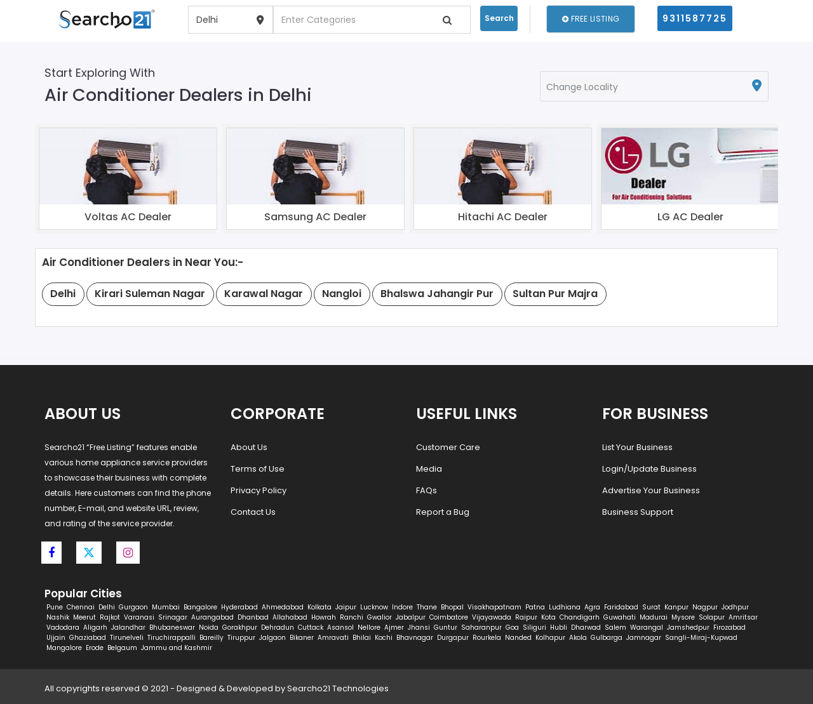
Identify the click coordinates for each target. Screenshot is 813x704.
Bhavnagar (414, 637)
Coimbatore (448, 617)
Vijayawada (491, 617)
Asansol (340, 627)
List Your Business (637, 447)
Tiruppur (241, 637)
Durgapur (453, 637)
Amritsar (743, 617)
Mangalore (64, 648)
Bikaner (302, 637)
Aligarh (95, 627)
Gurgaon (133, 607)
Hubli (558, 627)
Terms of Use (258, 469)
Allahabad (289, 617)
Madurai (654, 617)
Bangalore (200, 607)
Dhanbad (253, 617)
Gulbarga (606, 637)
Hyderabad (239, 607)
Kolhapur (550, 637)
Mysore (683, 617)
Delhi (106, 607)
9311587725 (694, 18)
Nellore (369, 627)
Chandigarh (580, 617)
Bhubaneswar (172, 627)
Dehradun (277, 627)
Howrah (323, 617)
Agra (592, 607)
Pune (54, 607)
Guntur (445, 627)
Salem (615, 627)
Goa (512, 627)
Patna (535, 607)
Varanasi (139, 617)
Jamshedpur (688, 627)
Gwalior (379, 617)
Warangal (646, 627)
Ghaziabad (87, 637)
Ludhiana (565, 607)
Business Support (637, 512)
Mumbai (166, 607)
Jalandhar (128, 627)
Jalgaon (272, 637)
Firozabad (729, 627)
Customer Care (448, 447)
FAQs (426, 490)
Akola (578, 637)
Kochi (384, 637)
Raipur (526, 617)
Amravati (333, 637)
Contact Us (253, 512)
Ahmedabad (283, 607)
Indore (402, 607)
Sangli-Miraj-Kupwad (701, 637)
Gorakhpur (239, 627)
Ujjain (55, 637)
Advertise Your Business (651, 490)
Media (429, 469)
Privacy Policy (258, 490)
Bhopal (452, 607)
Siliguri (534, 627)
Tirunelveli (127, 637)
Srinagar (172, 617)
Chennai (81, 607)
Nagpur (705, 607)
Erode (95, 648)
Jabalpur (411, 617)
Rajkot (110, 617)
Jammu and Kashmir (176, 648)
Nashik (57, 617)
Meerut (84, 617)
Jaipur (345, 607)
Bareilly (211, 637)
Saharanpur (481, 627)
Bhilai (362, 637)
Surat (651, 607)
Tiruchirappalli (171, 637)
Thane (427, 607)
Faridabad (621, 607)
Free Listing (590, 18)
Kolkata (319, 607)
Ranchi (351, 617)
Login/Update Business (649, 469)
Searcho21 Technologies (338, 688)
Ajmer (394, 627)
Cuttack (310, 627)
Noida (208, 627)
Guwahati (619, 617)
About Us (249, 447)
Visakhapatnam (494, 607)
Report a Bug (442, 512)
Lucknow (374, 607)
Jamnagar (643, 637)
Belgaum (122, 648)
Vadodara (62, 627)
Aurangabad (212, 617)
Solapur (712, 617)
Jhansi (419, 627)
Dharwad (586, 627)
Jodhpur (735, 607)
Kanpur (676, 607)
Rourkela (487, 637)
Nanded (518, 637)
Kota (548, 617)
